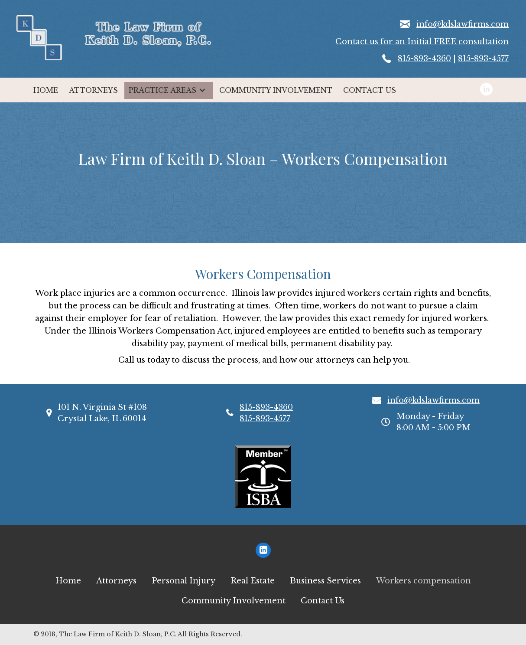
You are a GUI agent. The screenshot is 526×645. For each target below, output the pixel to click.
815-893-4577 (483, 58)
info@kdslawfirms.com (462, 24)
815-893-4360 (424, 58)
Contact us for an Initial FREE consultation (422, 41)
